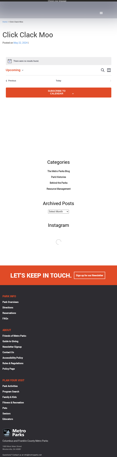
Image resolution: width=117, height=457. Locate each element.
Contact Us (8, 352)
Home (5, 21)
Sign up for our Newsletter (89, 275)
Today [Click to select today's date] (58, 81)
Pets (5, 408)
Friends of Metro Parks (14, 336)
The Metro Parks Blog (58, 171)
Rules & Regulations (13, 363)
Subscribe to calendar (57, 92)
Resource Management (59, 188)
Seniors (7, 413)
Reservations (9, 313)
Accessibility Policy (13, 358)
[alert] (58, 61)
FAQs (5, 318)
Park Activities (10, 386)
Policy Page (9, 369)
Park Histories (58, 177)
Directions (8, 307)
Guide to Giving (10, 341)
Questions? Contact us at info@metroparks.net (22, 455)
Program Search (11, 391)
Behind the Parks (58, 182)
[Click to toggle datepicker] (14, 70)
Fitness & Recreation (13, 402)
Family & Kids (10, 397)
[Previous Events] (11, 80)
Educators (8, 419)
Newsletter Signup (12, 347)
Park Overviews (11, 302)
